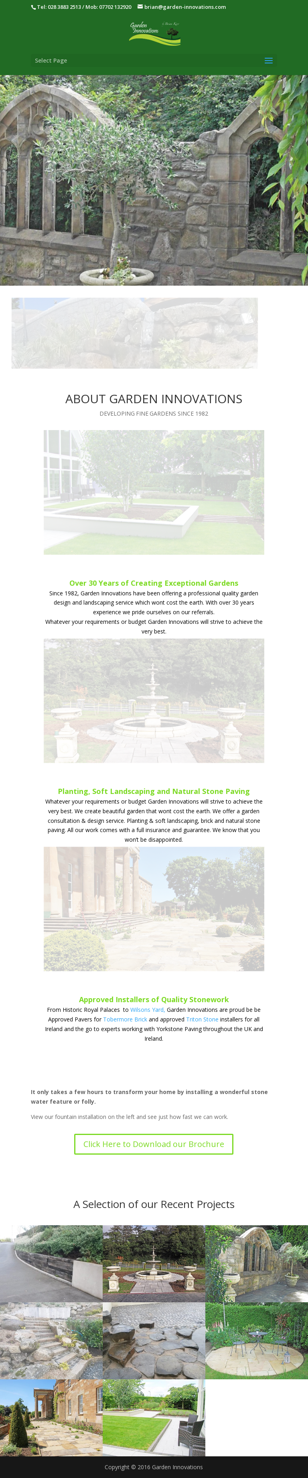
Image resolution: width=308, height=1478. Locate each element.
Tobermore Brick (125, 1019)
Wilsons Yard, (147, 1009)
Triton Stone (202, 1019)
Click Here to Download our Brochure (153, 1144)
